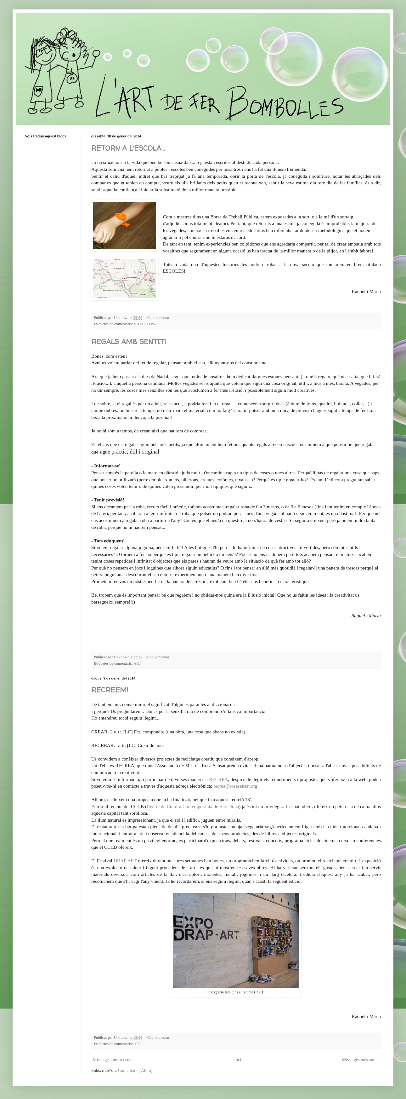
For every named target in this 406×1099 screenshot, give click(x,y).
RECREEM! (109, 690)
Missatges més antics (360, 1059)
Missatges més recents (112, 1059)
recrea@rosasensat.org (234, 786)
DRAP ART (125, 860)
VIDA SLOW (145, 324)
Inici (237, 1059)
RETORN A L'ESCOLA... (128, 148)
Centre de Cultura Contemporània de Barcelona (193, 806)
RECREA (218, 779)
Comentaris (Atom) (135, 1070)
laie (141, 833)
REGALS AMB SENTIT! (128, 341)
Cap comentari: (159, 317)
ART (137, 663)
